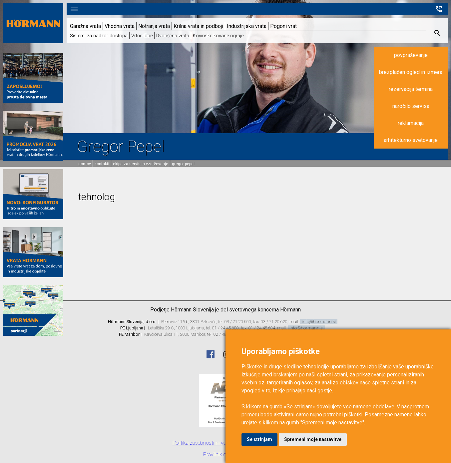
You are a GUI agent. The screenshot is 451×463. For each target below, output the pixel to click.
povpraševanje (411, 55)
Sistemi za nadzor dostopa (99, 36)
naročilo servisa (410, 106)
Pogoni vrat (283, 26)
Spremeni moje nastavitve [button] (312, 439)
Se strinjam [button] (259, 439)
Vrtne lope (142, 36)
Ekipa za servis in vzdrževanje (140, 164)
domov (84, 164)
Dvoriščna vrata (172, 36)
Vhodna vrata (120, 26)
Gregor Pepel (183, 164)
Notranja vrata (154, 26)
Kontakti (102, 164)
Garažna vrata (85, 26)
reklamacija (411, 123)
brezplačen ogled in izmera (410, 72)
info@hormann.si (319, 321)
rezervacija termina (411, 89)
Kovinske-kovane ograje (218, 36)
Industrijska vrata (246, 26)
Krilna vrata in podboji (198, 26)
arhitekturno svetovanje (411, 140)
